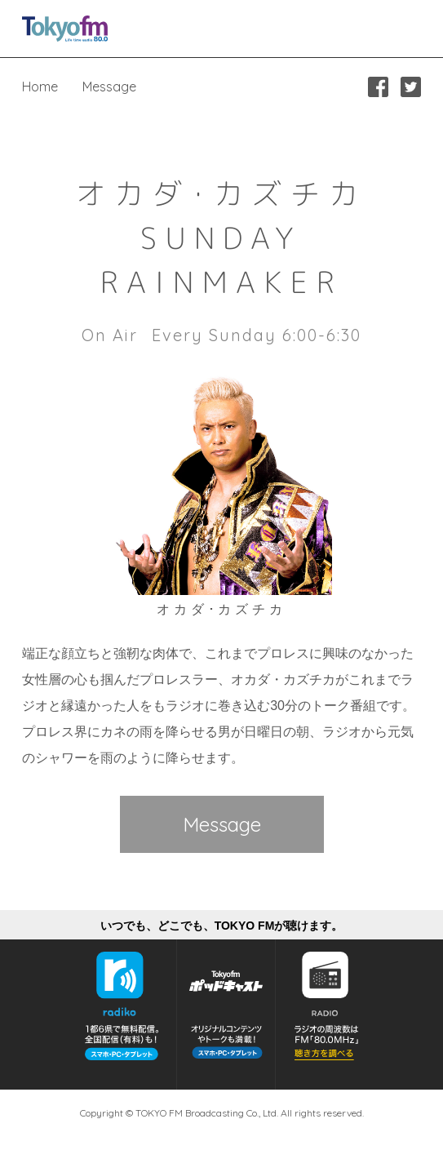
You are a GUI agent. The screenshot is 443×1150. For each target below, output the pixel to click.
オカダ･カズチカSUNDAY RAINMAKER (221, 238)
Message (109, 86)
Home (40, 86)
